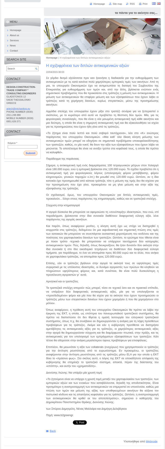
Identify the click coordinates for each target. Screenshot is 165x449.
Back (53, 431)
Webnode (152, 441)
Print (145, 4)
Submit (30, 153)
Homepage (51, 57)
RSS (132, 4)
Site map (117, 4)
